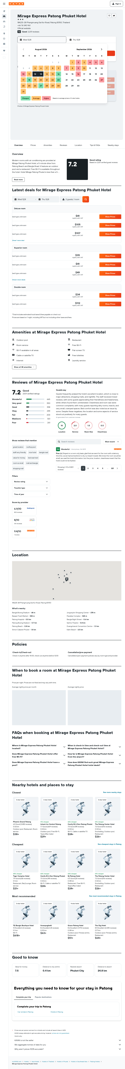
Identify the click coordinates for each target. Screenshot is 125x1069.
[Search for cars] (4, 21)
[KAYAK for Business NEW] (4, 43)
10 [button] (23, 74)
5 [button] (35, 68)
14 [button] (47, 74)
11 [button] (29, 74)
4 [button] (29, 68)
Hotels (26, 1061)
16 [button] (58, 74)
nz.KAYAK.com (16, 1061)
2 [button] (58, 62)
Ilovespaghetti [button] (46, 925)
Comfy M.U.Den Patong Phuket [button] (80, 824)
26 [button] (35, 85)
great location (18, 447)
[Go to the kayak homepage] (16, 3)
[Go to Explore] (4, 33)
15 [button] (53, 74)
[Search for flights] (4, 11)
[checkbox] (24, 510)
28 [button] (47, 85)
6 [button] (41, 68)
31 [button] (23, 91)
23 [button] (58, 80)
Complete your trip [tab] (23, 997)
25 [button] (29, 85)
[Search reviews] (80, 441)
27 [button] (41, 85)
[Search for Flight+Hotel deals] (4, 26)
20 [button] (41, 80)
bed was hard (33, 458)
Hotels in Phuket (62, 1061)
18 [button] (29, 80)
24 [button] (23, 85)
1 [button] (52, 62)
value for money (19, 458)
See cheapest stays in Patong (109, 844)
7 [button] (46, 68)
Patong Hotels (95, 1061)
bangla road (43, 452)
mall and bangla (32, 463)
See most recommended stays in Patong (105, 896)
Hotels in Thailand (48, 1061)
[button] (4, 3)
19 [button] (35, 80)
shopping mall (18, 468)
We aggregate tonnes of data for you (68, 1044)
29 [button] (53, 85)
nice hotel (32, 452)
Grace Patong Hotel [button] (75, 925)
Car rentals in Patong (25, 1012)
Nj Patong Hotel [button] (74, 876)
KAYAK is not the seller (68, 1040)
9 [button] (58, 68)
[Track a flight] (4, 38)
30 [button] (58, 85)
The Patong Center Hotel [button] (105, 824)
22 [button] (53, 80)
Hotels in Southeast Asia (79, 1061)
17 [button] (23, 80)
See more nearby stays (112, 792)
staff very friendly (19, 452)
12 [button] (35, 74)
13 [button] (41, 74)
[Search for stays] (4, 16)
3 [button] (23, 68)
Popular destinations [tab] (43, 997)
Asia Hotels (35, 1061)
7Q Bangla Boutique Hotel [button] (23, 925)
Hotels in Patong (57, 1012)
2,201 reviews (33, 31)
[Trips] (4, 50)
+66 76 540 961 (23, 25)
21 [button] (47, 80)
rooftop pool (31, 447)
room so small (18, 463)
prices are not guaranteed (60, 1033)
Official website (24, 28)
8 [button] (52, 68)
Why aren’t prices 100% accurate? (68, 1049)
